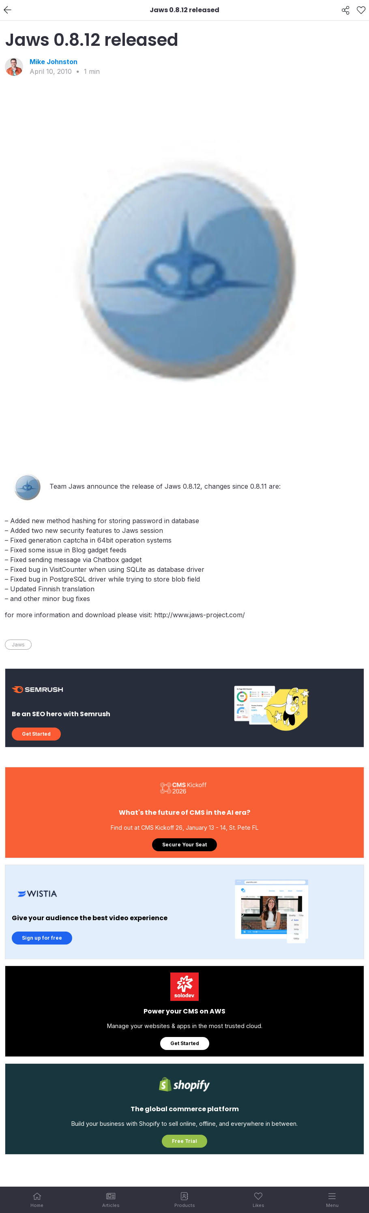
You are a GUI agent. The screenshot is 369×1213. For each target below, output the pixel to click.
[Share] (345, 10)
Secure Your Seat (184, 845)
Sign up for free (42, 938)
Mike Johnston (53, 62)
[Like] (361, 10)
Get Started (36, 734)
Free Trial (184, 1141)
